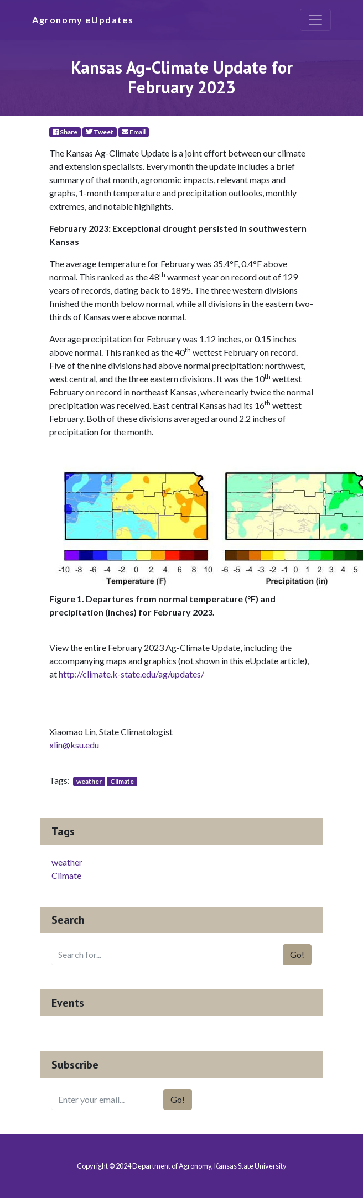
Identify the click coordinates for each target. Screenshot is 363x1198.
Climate (122, 781)
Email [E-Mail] (134, 132)
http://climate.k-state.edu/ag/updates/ (131, 674)
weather (89, 781)
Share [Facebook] (65, 132)
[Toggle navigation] (315, 20)
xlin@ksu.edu (74, 744)
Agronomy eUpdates (82, 19)
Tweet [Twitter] (99, 132)
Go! (297, 954)
